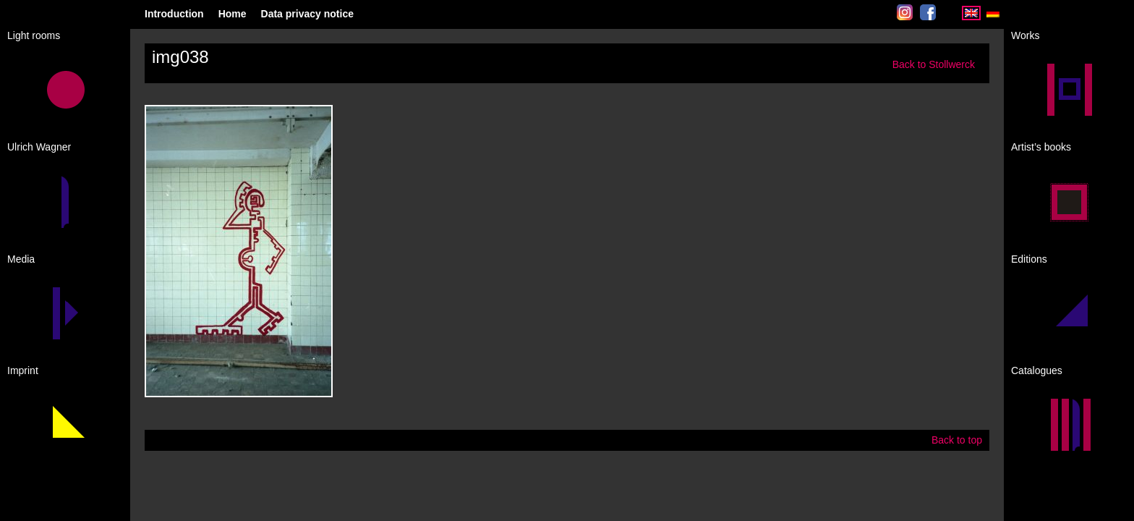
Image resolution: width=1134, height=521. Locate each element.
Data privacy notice (307, 14)
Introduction (174, 14)
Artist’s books (1041, 147)
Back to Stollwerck (933, 64)
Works (1025, 35)
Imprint (22, 370)
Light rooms (33, 35)
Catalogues (1036, 370)
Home (232, 14)
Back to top (957, 440)
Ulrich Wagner (39, 147)
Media (21, 259)
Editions (1029, 259)
